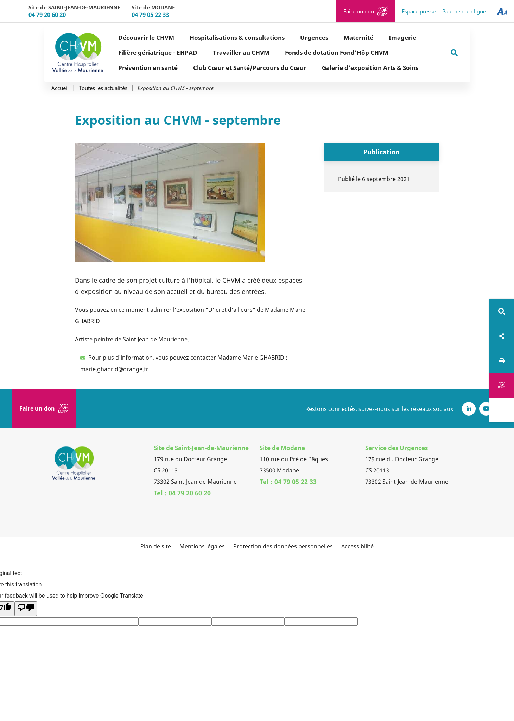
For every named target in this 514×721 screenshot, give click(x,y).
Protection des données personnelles (283, 546)
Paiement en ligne (464, 11)
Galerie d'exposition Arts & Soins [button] (370, 68)
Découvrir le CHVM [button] (146, 37)
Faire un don (358, 11)
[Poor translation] (25, 608)
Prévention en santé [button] (148, 68)
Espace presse (419, 11)
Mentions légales (202, 546)
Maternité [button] (358, 37)
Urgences (314, 37)
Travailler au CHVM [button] (241, 53)
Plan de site (155, 546)
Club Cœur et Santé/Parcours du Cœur (249, 68)
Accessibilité (357, 546)
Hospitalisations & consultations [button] (237, 37)
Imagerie (402, 37)
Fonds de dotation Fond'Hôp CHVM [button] (336, 53)
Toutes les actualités (103, 88)
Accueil (60, 88)
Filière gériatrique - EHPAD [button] (157, 53)
